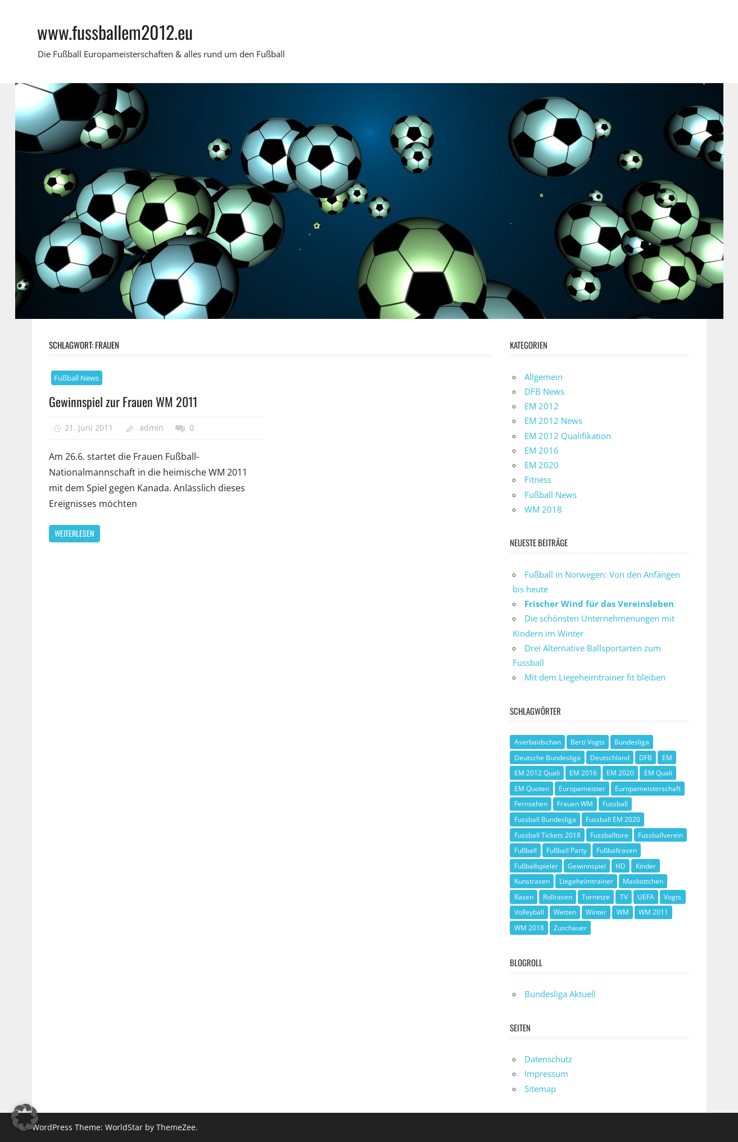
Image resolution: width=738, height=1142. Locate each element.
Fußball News (76, 378)
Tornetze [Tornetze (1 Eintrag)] (596, 897)
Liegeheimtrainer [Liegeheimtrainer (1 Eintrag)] (586, 881)
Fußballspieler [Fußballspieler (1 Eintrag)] (536, 866)
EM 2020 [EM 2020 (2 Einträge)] (620, 773)
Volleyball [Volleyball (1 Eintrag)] (529, 912)
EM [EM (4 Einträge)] (667, 757)
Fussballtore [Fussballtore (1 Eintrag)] (609, 835)
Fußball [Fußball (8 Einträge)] (525, 850)
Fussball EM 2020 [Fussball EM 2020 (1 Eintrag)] (613, 819)
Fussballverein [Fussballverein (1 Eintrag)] (660, 835)
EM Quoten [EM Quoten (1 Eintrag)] (531, 788)
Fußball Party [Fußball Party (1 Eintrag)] (566, 850)
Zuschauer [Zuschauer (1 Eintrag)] (570, 928)
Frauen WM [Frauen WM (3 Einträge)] (575, 803)
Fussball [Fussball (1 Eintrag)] (615, 803)
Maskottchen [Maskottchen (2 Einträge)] (643, 881)
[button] (24, 1117)
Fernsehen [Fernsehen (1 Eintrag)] (530, 803)
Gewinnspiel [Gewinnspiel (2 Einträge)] (587, 866)
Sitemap (540, 1088)
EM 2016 (541, 450)
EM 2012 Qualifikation (567, 435)
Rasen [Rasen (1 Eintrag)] (523, 897)
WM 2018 (543, 509)
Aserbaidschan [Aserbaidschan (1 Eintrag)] (537, 742)
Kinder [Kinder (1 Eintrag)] (646, 866)
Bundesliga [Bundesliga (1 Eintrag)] (631, 742)
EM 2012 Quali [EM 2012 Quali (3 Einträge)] (537, 773)
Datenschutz (548, 1059)
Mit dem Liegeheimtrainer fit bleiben (594, 677)
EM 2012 (541, 406)
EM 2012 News (553, 420)
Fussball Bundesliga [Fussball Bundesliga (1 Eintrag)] (545, 819)
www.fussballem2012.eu (115, 32)
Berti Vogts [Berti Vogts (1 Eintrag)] (588, 742)
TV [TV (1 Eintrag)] (624, 897)
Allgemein (543, 376)
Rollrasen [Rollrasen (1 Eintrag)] (557, 897)
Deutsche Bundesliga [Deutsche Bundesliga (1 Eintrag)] (547, 757)
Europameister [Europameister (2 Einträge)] (582, 788)
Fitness (537, 479)
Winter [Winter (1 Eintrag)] (596, 912)
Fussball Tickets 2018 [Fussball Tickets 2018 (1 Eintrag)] (547, 835)
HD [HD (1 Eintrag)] (620, 866)
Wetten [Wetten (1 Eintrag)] (565, 912)
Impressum (546, 1073)
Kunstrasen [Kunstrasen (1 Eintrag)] (532, 881)
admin (151, 427)
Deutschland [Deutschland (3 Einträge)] (610, 757)
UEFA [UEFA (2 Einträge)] (645, 897)
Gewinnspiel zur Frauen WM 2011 (123, 401)
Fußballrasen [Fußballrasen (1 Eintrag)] (616, 850)
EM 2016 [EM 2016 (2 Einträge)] (583, 773)
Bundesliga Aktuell (560, 993)
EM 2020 (541, 464)
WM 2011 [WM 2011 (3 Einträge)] (653, 912)
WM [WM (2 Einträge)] (623, 912)
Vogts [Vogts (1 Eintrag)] (672, 897)
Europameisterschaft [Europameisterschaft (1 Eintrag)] (648, 788)
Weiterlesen (74, 533)
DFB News (544, 391)
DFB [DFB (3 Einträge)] (645, 757)
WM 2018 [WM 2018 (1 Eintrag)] (529, 928)
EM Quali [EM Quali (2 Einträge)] (658, 773)
